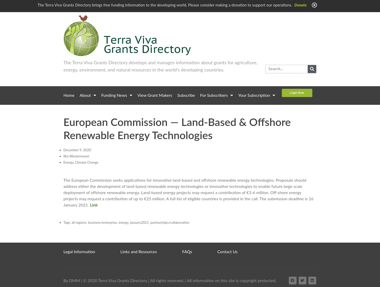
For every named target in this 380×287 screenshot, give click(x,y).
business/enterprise (102, 222)
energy (124, 222)
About (88, 95)
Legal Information (79, 251)
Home (69, 95)
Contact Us (228, 251)
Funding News (116, 95)
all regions (79, 222)
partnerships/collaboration (169, 222)
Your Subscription (256, 95)
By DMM (72, 280)
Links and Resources (138, 251)
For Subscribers (216, 95)
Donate (300, 5)
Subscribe (186, 95)
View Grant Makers (154, 95)
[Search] (312, 69)
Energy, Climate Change (81, 162)
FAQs (187, 251)
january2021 (139, 222)
